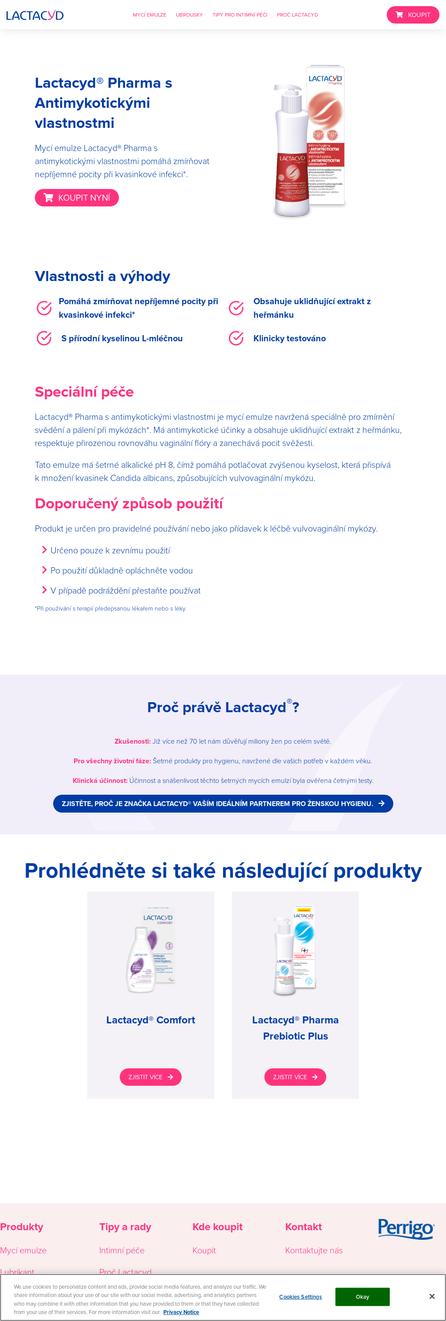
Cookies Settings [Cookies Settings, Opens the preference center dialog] (300, 1297)
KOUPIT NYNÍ (84, 197)
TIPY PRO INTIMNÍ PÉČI (240, 14)
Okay (363, 1297)
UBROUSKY (189, 14)
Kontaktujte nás (314, 1250)
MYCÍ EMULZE (149, 14)
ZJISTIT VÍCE (145, 1077)
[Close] (432, 1296)
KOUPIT (419, 14)
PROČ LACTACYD (297, 14)
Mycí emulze (23, 1250)
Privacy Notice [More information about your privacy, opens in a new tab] (181, 1312)
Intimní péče (122, 1250)
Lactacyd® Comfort (150, 1019)
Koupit (204, 1250)
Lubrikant (17, 1272)
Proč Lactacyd (125, 1272)
